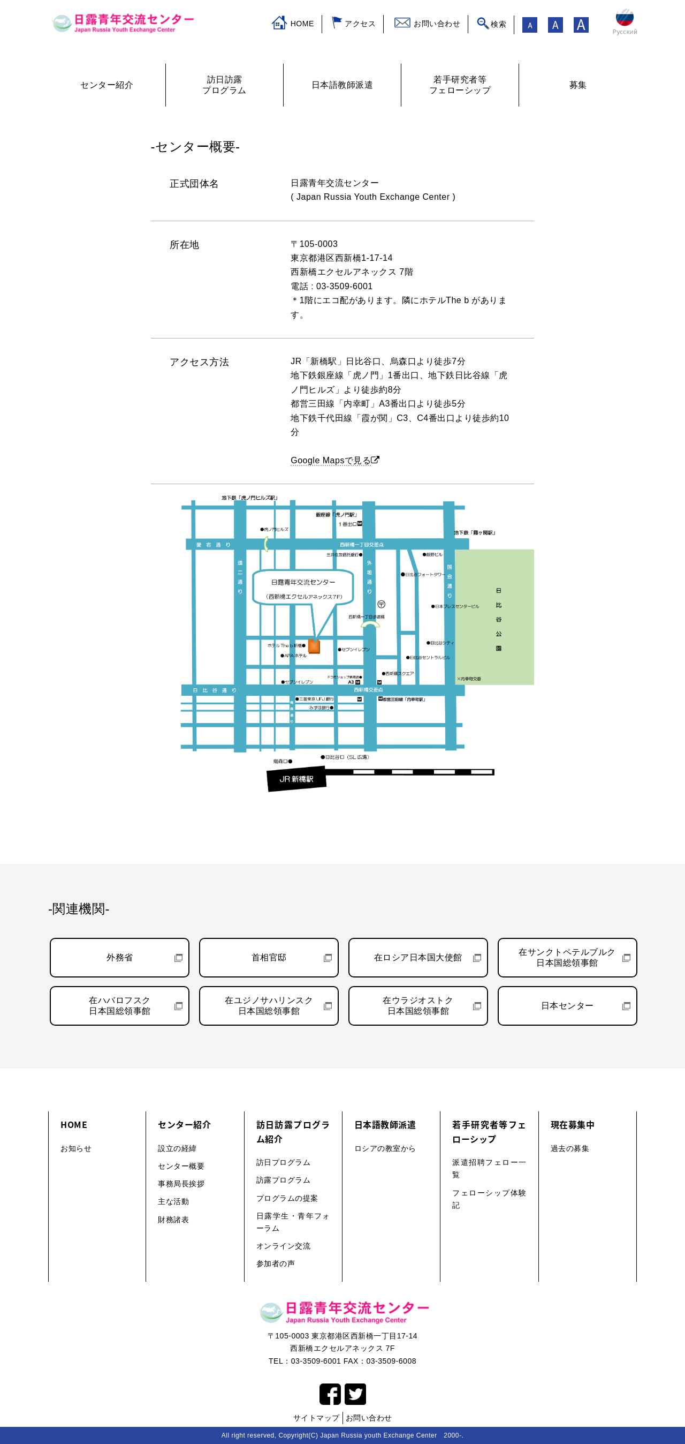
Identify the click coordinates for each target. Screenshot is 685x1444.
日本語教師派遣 (385, 1124)
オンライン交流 (283, 1246)
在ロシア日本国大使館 (418, 957)
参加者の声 (275, 1263)
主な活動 (173, 1201)
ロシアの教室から (385, 1148)
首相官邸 (269, 957)
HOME (302, 23)
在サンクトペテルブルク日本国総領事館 (567, 957)
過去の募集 (570, 1148)
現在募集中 (573, 1124)
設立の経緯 (177, 1148)
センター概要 (181, 1166)
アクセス (360, 23)
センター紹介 (184, 1124)
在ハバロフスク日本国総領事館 (120, 1006)
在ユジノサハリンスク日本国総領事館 (269, 1006)
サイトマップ (316, 1417)
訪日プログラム (283, 1162)
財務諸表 (173, 1219)
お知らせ (76, 1148)
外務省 (119, 957)
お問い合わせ (437, 23)
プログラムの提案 (287, 1198)
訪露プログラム (283, 1180)
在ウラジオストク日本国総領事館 (418, 1006)
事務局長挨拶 (181, 1183)
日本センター (567, 1005)
